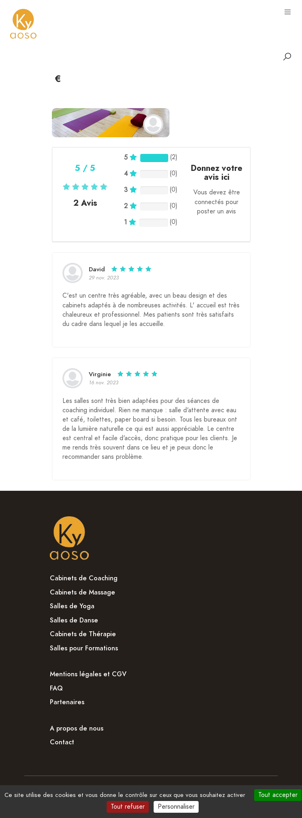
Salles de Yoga (72, 606)
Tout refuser (128, 806)
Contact (62, 742)
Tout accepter (278, 794)
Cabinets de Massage (82, 592)
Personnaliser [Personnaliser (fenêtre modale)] (176, 806)
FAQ (56, 688)
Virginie (100, 374)
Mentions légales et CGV (88, 674)
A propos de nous (76, 728)
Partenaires (67, 702)
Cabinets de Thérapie (83, 634)
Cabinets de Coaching (84, 578)
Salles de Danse (74, 620)
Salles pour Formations (84, 648)
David (97, 269)
